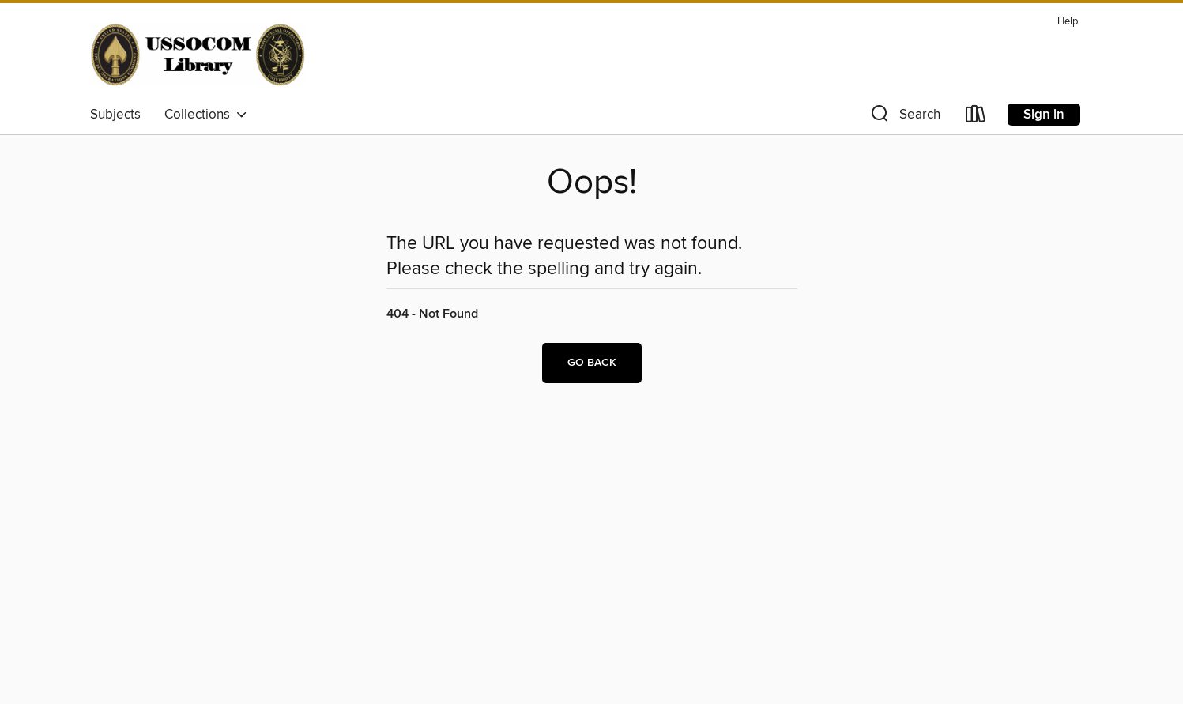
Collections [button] (205, 114)
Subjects (115, 114)
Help (1067, 22)
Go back (591, 363)
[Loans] (976, 117)
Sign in (1043, 114)
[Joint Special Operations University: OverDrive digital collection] (197, 54)
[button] (904, 117)
